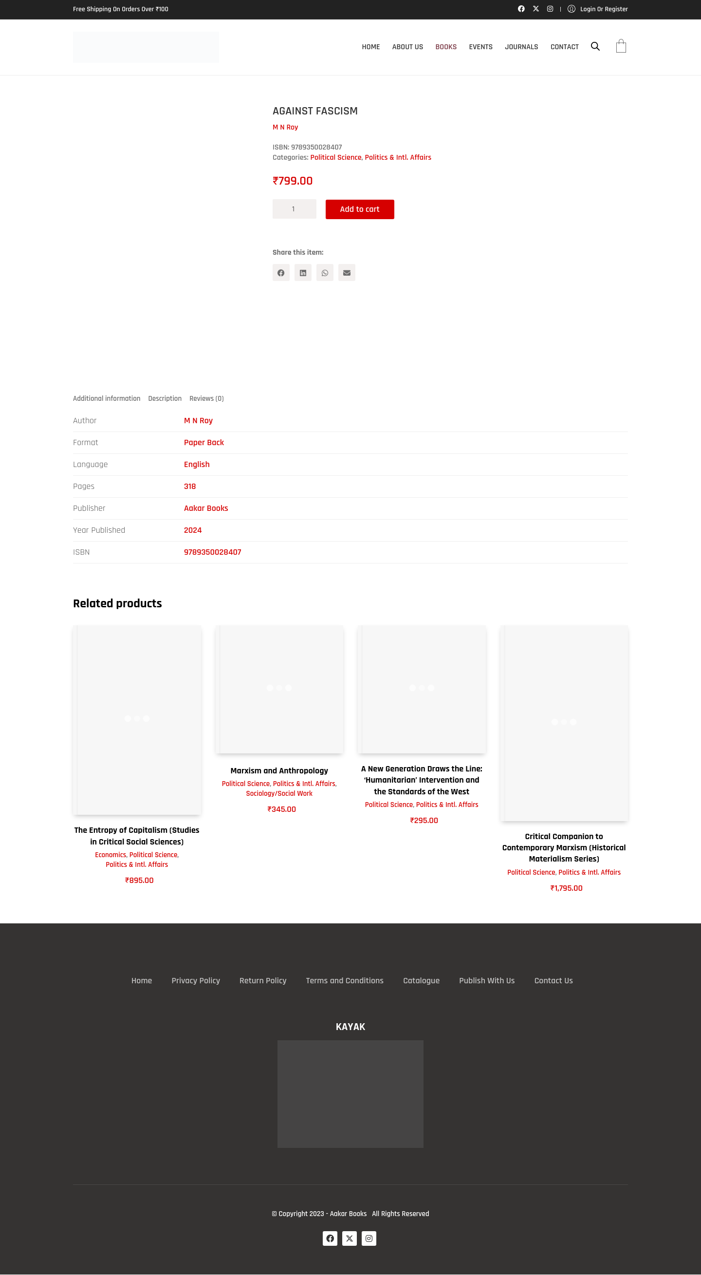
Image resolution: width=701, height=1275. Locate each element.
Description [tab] (165, 398)
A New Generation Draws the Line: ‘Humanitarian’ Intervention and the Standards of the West (421, 780)
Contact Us (554, 980)
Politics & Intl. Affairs (398, 157)
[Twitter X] (349, 1238)
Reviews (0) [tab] (206, 398)
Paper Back (204, 442)
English (197, 464)
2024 (193, 530)
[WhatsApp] (324, 272)
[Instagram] (369, 1238)
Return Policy (263, 980)
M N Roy (198, 420)
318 (190, 486)
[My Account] (598, 9)
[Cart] (621, 47)
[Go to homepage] (146, 47)
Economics (110, 855)
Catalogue (421, 980)
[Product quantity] (294, 209)
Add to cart (360, 208)
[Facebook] (281, 272)
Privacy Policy (195, 980)
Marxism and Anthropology (279, 770)
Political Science (336, 157)
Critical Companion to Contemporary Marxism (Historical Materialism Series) (564, 848)
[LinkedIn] (303, 272)
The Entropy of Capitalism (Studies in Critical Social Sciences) (137, 836)
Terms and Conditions (345, 980)
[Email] (346, 272)
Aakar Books (206, 508)
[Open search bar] (595, 46)
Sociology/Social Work (279, 794)
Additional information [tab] (107, 398)
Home (141, 980)
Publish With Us (487, 980)
